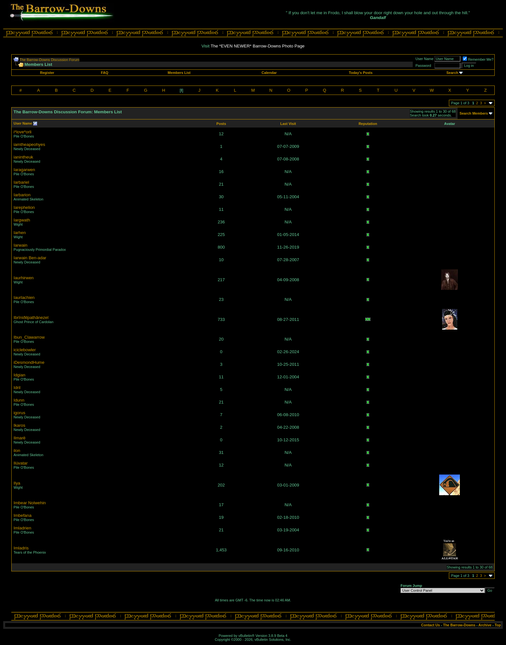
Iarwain (20, 245)
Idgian (19, 375)
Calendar (269, 73)
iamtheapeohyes (29, 144)
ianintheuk (23, 157)
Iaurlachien (24, 297)
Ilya (17, 483)
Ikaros (19, 425)
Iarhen (20, 232)
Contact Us (430, 625)
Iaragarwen (24, 169)
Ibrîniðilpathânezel (31, 317)
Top (498, 625)
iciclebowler (25, 349)
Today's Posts (360, 73)
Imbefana (23, 515)
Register (47, 73)
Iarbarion (22, 194)
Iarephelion (24, 207)
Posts (221, 124)
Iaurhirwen (24, 277)
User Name (23, 123)
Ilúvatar (21, 463)
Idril (17, 387)
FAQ (104, 73)
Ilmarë (19, 437)
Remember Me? (478, 59)
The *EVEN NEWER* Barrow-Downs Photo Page (258, 46)
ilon (17, 450)
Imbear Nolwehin (30, 502)
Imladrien (22, 528)
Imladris (21, 548)
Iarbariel (21, 182)
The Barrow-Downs (459, 625)
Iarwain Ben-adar (30, 257)
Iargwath (22, 220)
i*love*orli (23, 131)
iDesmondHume (29, 362)
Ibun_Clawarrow (29, 337)
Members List (179, 73)
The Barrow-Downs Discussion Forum (49, 60)
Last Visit (288, 124)
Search (452, 73)
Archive (485, 625)
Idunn (19, 400)
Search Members (474, 113)
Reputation (368, 124)
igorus (19, 412)
